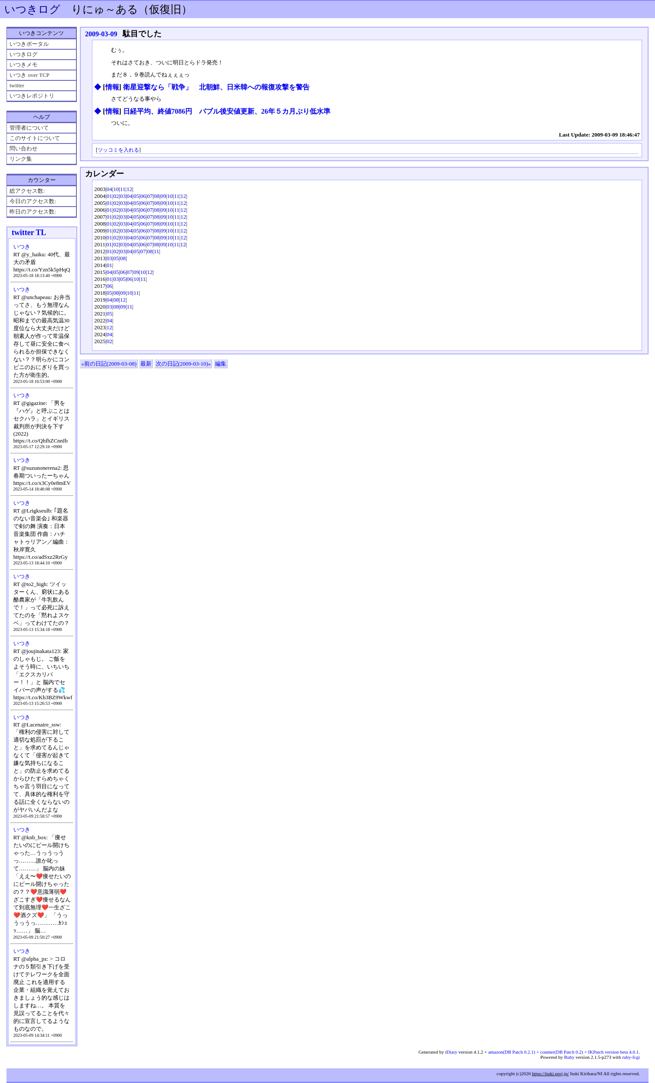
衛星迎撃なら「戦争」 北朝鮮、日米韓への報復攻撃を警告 (216, 87)
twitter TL (29, 232)
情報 (112, 87)
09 (163, 196)
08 (156, 196)
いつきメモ (23, 64)
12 (129, 189)
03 (123, 196)
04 (109, 189)
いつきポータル (29, 44)
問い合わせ (23, 148)
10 (116, 189)
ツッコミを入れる (118, 150)
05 (136, 196)
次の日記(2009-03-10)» (183, 363)
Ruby (569, 1057)
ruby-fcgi (631, 1057)
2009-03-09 (101, 34)
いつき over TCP (29, 75)
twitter (16, 85)
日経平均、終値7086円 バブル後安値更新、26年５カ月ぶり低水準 (226, 111)
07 (149, 196)
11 (123, 189)
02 (116, 196)
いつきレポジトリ (31, 95)
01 (109, 196)
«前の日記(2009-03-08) (108, 363)
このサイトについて (34, 138)
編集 (220, 363)
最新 (146, 363)
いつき (21, 246)
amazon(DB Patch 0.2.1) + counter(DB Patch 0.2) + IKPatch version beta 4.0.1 (563, 1051)
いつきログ (32, 9)
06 (143, 196)
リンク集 (20, 159)
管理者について (29, 127)
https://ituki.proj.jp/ (550, 1073)
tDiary (451, 1051)
